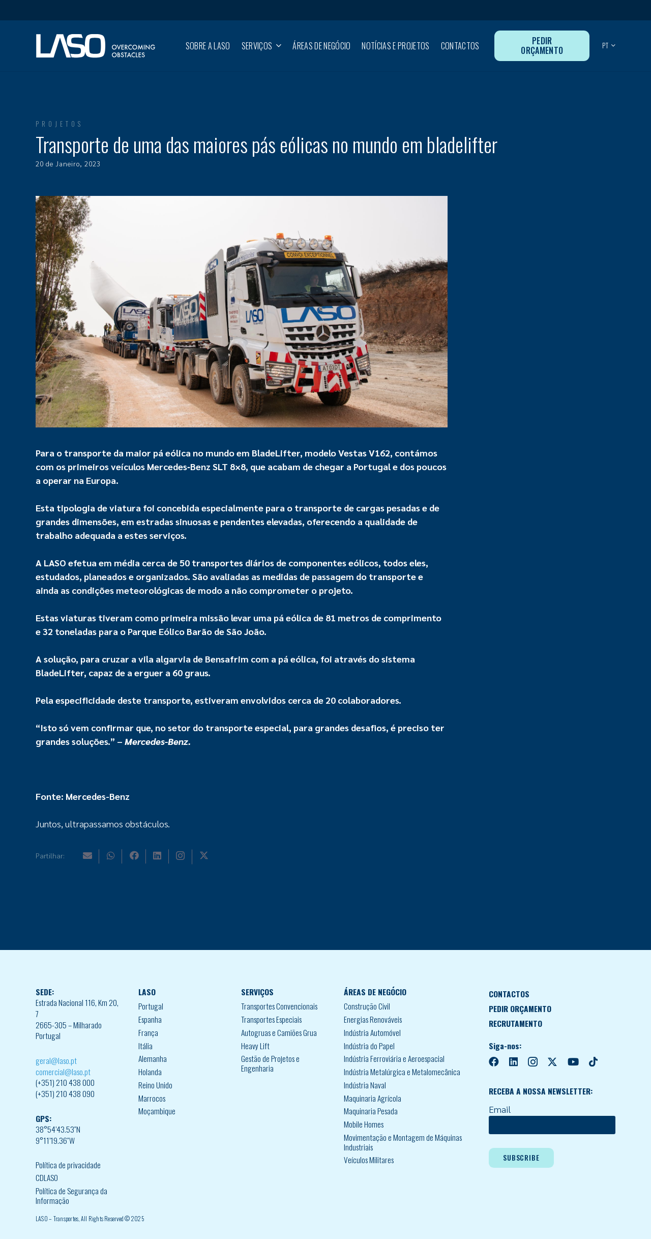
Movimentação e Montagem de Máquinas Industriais (403, 1142)
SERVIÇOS (257, 991)
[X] (204, 855)
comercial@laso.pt (63, 1071)
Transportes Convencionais (279, 1006)
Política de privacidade (68, 1164)
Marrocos (151, 1098)
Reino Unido (155, 1084)
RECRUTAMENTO (515, 1023)
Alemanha (152, 1058)
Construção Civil (367, 1006)
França (148, 1032)
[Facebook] (134, 855)
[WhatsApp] (111, 855)
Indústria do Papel (369, 1045)
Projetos (59, 124)
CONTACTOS (509, 993)
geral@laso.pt (56, 1060)
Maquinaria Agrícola (372, 1098)
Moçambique (156, 1110)
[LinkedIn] (157, 855)
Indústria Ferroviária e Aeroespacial (394, 1058)
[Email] (87, 855)
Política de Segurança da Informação (71, 1195)
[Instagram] (180, 856)
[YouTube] (573, 1062)
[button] (276, 45)
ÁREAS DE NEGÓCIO (375, 991)
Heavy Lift (255, 1045)
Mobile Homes (363, 1124)
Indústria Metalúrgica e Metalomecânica (402, 1071)
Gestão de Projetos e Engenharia (270, 1063)
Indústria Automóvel (372, 1032)
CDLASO (47, 1177)
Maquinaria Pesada (371, 1110)
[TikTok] (593, 1062)
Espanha (150, 1019)
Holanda (150, 1071)
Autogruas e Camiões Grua (279, 1032)
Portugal (150, 1006)
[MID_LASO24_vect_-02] (96, 46)
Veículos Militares (369, 1159)
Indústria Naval (365, 1084)
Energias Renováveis (373, 1019)
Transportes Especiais (271, 1019)
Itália (145, 1045)
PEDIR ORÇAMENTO (520, 1008)
